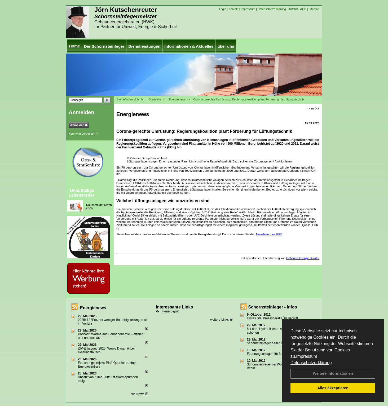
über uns (225, 46)
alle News (139, 394)
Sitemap (314, 9)
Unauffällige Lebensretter (81, 192)
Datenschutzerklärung (311, 362)
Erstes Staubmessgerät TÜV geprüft (272, 318)
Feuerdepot (170, 311)
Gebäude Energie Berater (302, 258)
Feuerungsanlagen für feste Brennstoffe (275, 354)
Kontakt (233, 9)
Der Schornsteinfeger (104, 46)
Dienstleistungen (144, 46)
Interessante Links (174, 307)
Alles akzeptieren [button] (333, 388)
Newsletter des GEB (269, 234)
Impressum (306, 356)
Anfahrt (293, 9)
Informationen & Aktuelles (188, 46)
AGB (303, 9)
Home (74, 46)
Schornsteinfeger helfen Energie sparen (275, 343)
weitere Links (221, 319)
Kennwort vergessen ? (83, 133)
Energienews (93, 308)
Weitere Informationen (333, 373)
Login (222, 9)
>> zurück (313, 108)
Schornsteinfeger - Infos (272, 307)
